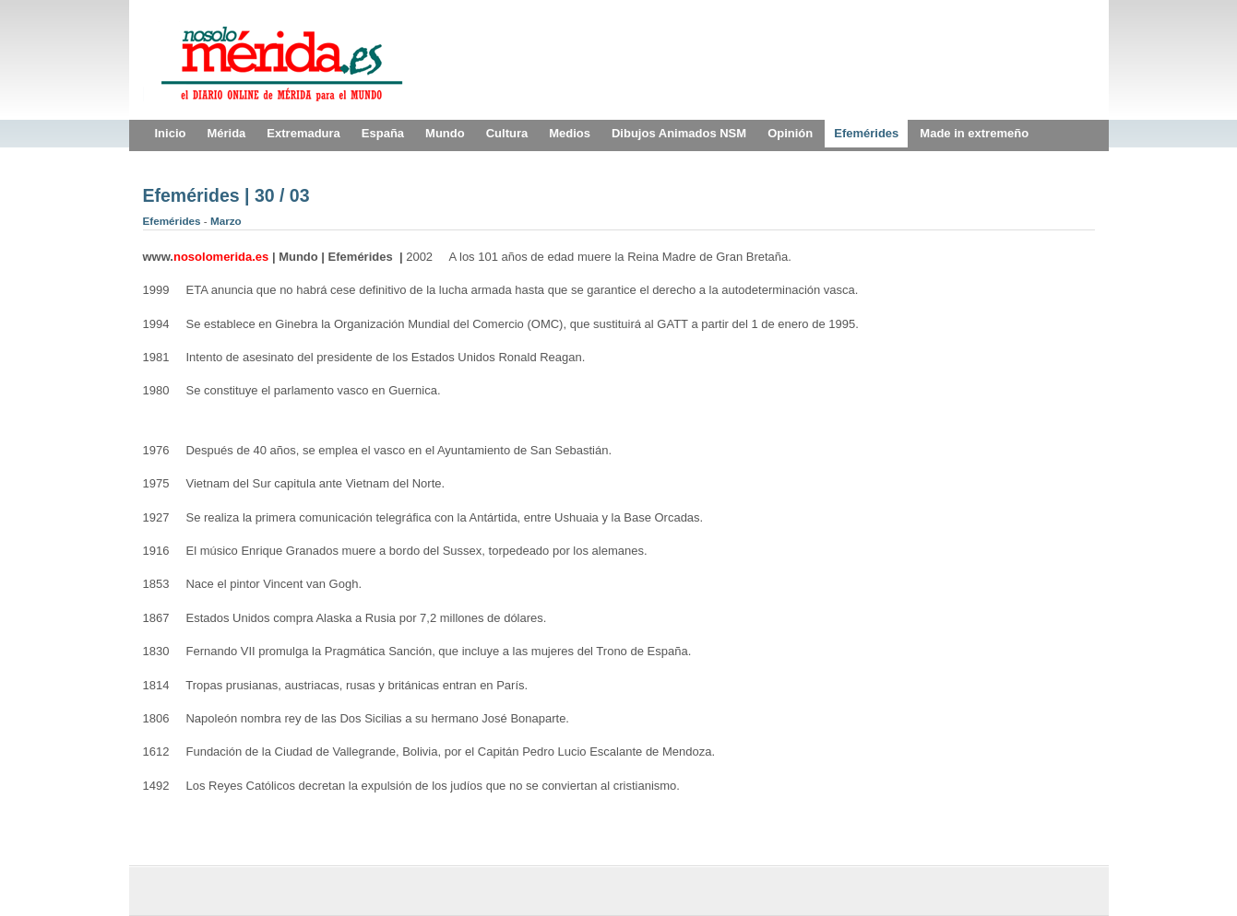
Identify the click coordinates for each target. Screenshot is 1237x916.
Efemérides (173, 221)
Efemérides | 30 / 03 (226, 195)
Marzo (226, 221)
